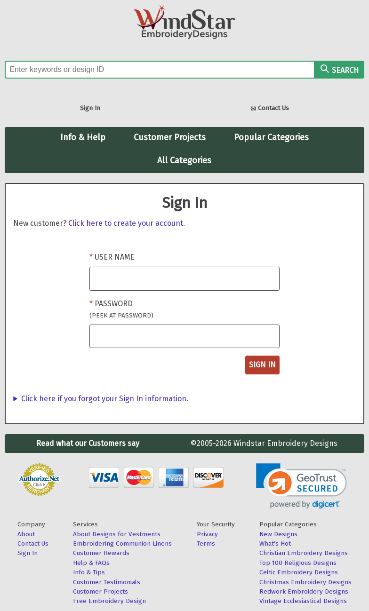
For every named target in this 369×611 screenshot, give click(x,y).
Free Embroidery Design (109, 601)
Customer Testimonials (106, 582)
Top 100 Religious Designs (298, 563)
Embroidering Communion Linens (122, 544)
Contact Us (269, 108)
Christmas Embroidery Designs (305, 582)
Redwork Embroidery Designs (303, 591)
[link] (301, 486)
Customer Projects (170, 137)
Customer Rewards (101, 553)
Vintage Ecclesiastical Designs (303, 601)
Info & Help (82, 137)
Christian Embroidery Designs (303, 553)
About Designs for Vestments (116, 534)
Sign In (90, 108)
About (26, 534)
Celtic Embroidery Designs (298, 572)
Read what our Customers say (87, 443)
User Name (115, 257)
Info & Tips (89, 572)
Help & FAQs (91, 563)
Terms (206, 544)
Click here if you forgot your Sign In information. (104, 398)
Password (121, 309)
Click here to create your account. (126, 223)
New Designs (278, 534)
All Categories (184, 160)
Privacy (207, 534)
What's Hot (275, 544)
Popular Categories (271, 137)
